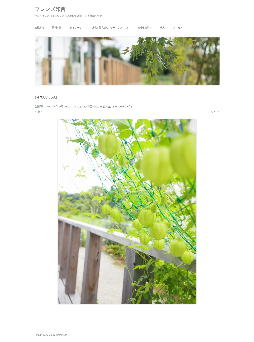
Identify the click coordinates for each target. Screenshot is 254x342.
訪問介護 (56, 27)
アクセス (177, 27)
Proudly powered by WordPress (51, 335)
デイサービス (77, 27)
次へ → (215, 111)
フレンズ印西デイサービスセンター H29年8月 (104, 106)
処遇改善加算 (145, 27)
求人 (162, 27)
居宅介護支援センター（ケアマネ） (110, 27)
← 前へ (39, 111)
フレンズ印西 (50, 9)
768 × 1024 (69, 106)
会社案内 (39, 27)
